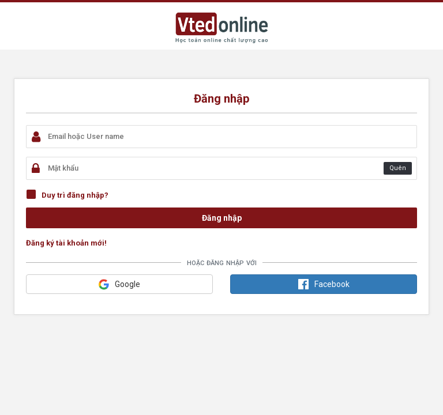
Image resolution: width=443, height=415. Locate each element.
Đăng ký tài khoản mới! (66, 243)
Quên (397, 168)
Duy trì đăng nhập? (75, 195)
